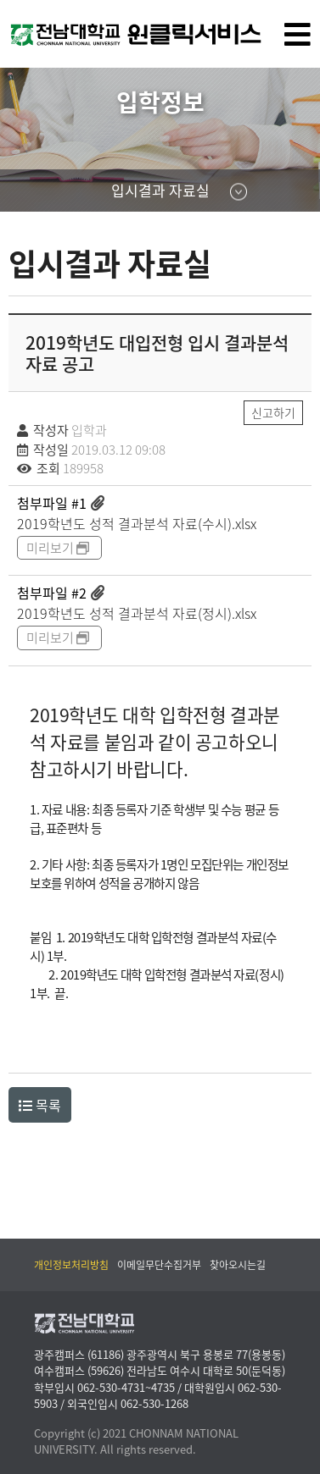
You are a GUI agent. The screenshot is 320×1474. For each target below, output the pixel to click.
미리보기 (59, 547)
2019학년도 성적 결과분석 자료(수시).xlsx (136, 523)
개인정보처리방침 (71, 1264)
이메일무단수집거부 (159, 1264)
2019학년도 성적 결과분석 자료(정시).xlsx (136, 613)
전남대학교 (152, 55)
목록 (40, 1105)
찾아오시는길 (238, 1264)
